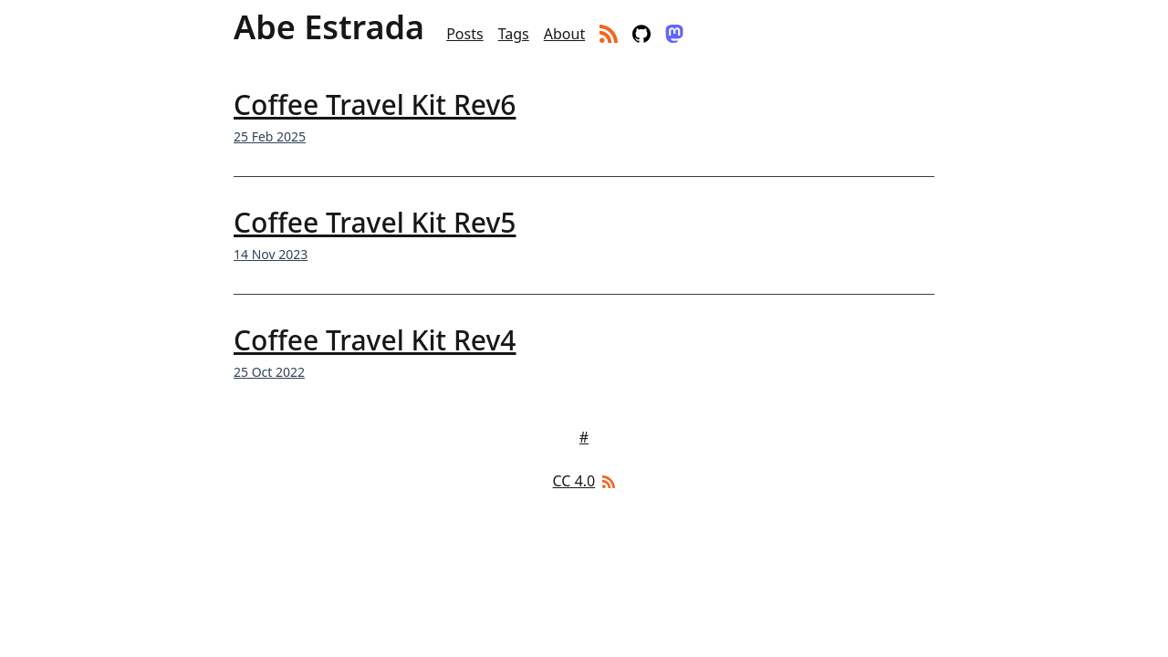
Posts (464, 34)
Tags (513, 34)
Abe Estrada (329, 27)
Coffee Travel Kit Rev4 (375, 340)
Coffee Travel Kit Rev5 (375, 222)
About (564, 34)
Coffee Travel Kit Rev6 (375, 104)
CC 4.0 (574, 481)
